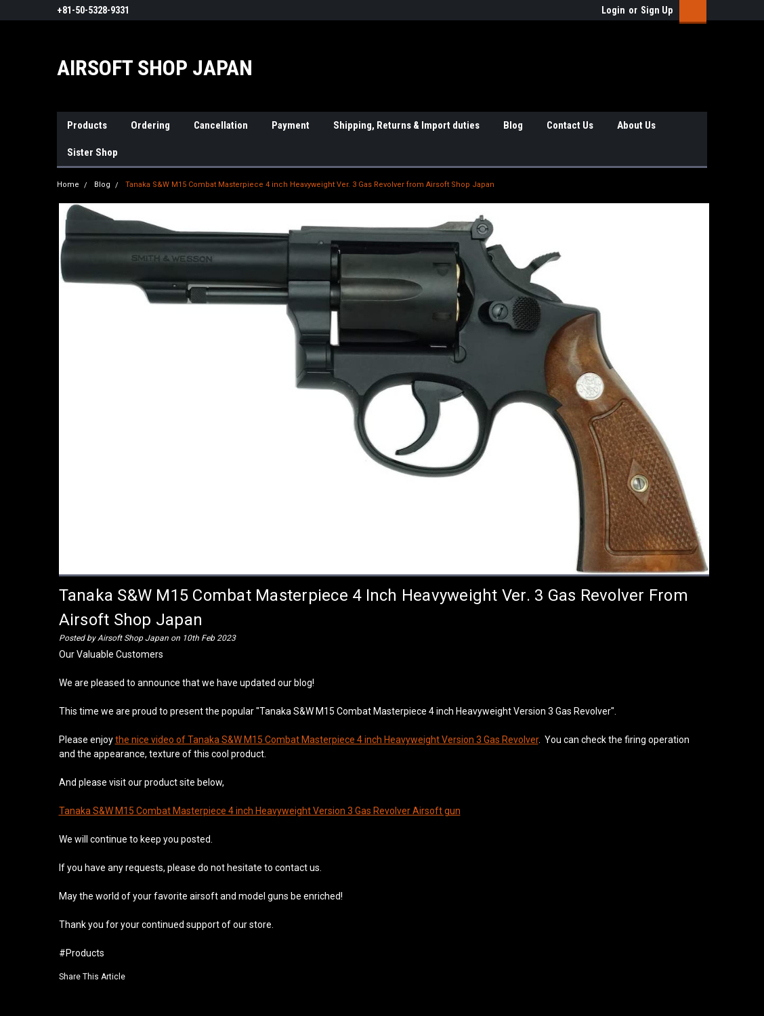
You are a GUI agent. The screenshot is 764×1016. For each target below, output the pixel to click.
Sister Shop (92, 152)
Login (613, 10)
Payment (291, 125)
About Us (636, 125)
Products (87, 125)
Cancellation (221, 125)
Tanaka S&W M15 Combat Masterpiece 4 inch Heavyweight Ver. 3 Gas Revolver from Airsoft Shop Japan (309, 184)
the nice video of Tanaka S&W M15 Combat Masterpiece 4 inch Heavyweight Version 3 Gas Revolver (326, 739)
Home (68, 184)
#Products (81, 953)
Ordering (150, 125)
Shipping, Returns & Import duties (406, 125)
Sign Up (657, 10)
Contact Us (570, 125)
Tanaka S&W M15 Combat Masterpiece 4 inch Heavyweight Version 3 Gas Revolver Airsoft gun (260, 810)
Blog (513, 125)
